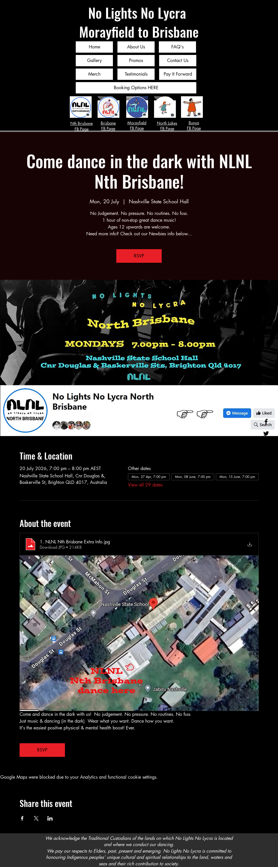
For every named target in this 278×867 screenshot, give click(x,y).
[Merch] (94, 74)
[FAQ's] (177, 47)
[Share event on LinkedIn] (50, 818)
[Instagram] (266, 445)
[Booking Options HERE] (136, 87)
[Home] (94, 47)
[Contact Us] (177, 60)
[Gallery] (94, 60)
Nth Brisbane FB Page (81, 126)
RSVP (139, 256)
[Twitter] (266, 433)
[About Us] (136, 47)
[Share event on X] (36, 818)
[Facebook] (266, 421)
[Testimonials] (136, 74)
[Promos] (136, 60)
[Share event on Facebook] (22, 818)
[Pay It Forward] (177, 74)
